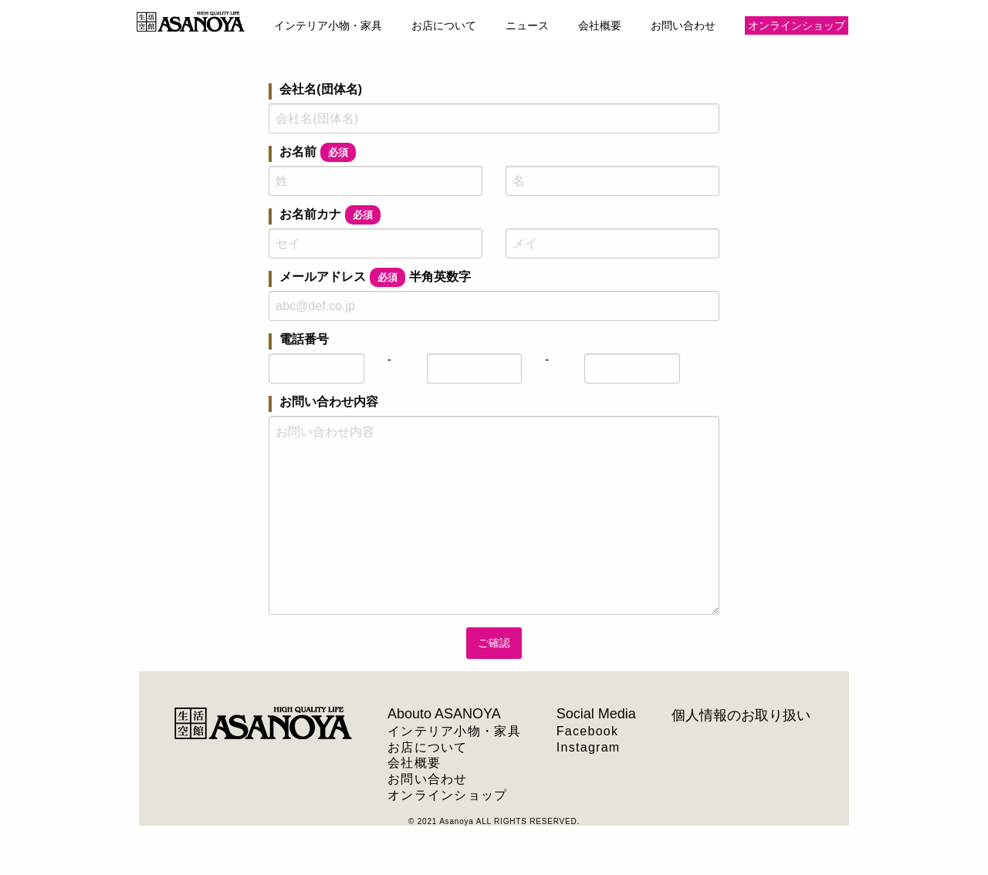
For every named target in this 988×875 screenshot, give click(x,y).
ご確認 (494, 643)
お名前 (317, 154)
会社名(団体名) (320, 89)
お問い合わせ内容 (328, 402)
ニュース (527, 25)
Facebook (588, 731)
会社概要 (599, 25)
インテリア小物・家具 (328, 25)
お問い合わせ (683, 25)
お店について (443, 25)
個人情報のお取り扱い (741, 715)
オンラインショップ (796, 25)
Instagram (589, 747)
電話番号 (304, 339)
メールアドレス (375, 279)
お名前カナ (330, 216)
